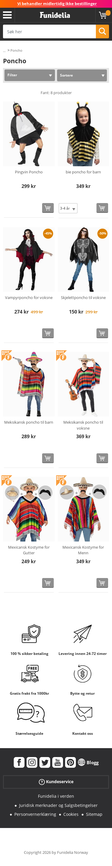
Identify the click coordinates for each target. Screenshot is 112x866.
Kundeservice (56, 782)
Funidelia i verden (56, 796)
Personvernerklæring (35, 814)
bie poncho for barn (83, 172)
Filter (12, 74)
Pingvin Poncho (29, 172)
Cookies (71, 814)
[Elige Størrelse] (68, 208)
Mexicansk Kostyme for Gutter (29, 550)
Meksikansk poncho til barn (28, 422)
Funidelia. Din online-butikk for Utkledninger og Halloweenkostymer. (55, 15)
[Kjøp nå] (48, 208)
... (4, 50)
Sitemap (94, 814)
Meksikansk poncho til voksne (83, 425)
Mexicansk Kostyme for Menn (83, 550)
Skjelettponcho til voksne (83, 297)
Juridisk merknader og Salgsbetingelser (58, 805)
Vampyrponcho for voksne (29, 297)
